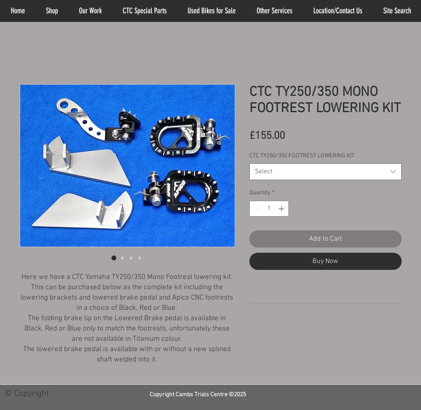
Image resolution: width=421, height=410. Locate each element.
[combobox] (325, 171)
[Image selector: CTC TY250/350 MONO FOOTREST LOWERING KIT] (114, 258)
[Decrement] (256, 208)
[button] (274, 11)
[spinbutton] (269, 208)
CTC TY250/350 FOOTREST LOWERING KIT (301, 155)
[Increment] (282, 208)
